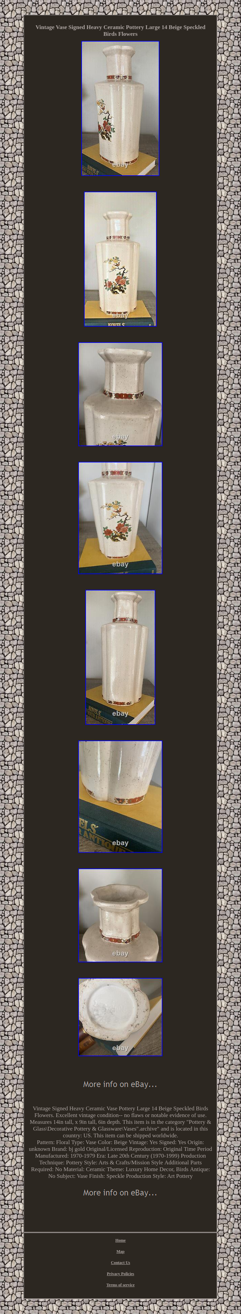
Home (120, 1240)
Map (120, 1251)
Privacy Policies (120, 1273)
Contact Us (120, 1262)
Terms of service (121, 1285)
